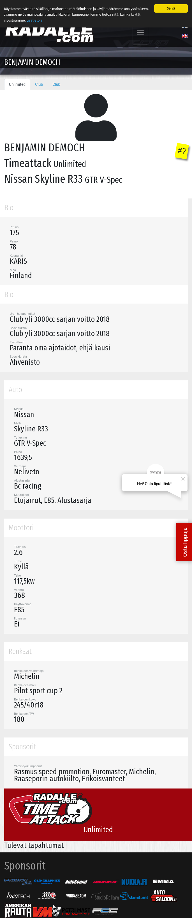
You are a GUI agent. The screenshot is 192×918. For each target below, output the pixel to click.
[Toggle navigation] (140, 32)
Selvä (171, 7)
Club (39, 84)
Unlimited (17, 84)
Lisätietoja (34, 19)
